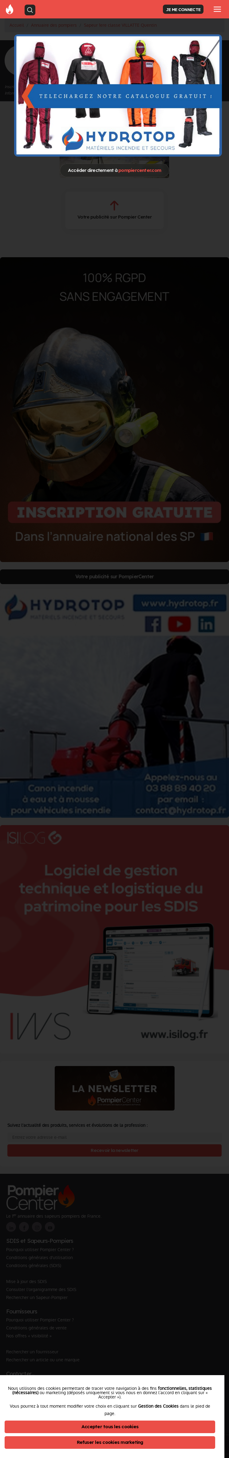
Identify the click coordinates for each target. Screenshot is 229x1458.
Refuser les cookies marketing (110, 1442)
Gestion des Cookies (158, 1406)
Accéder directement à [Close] (114, 170)
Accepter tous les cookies (109, 1426)
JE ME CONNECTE (183, 9)
